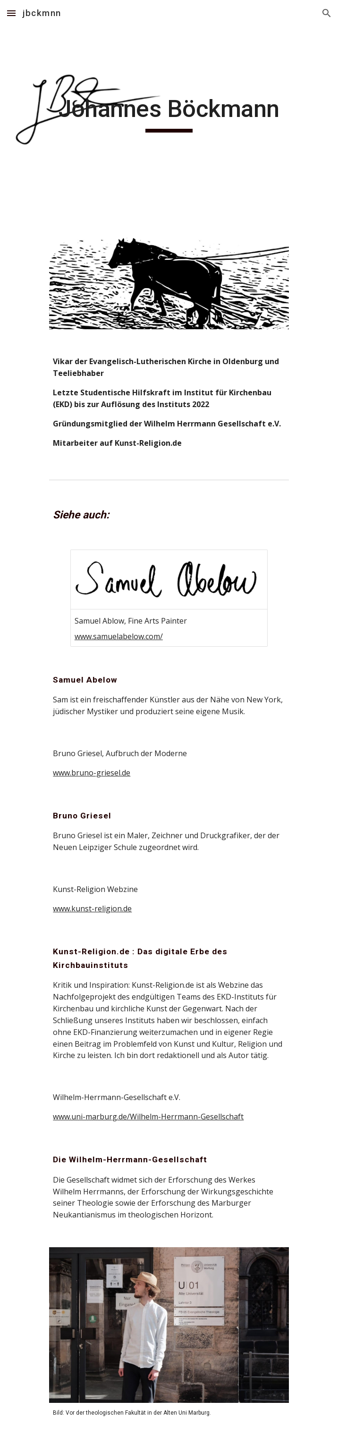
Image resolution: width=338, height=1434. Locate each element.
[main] (168, 113)
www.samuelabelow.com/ (119, 636)
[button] (11, 13)
